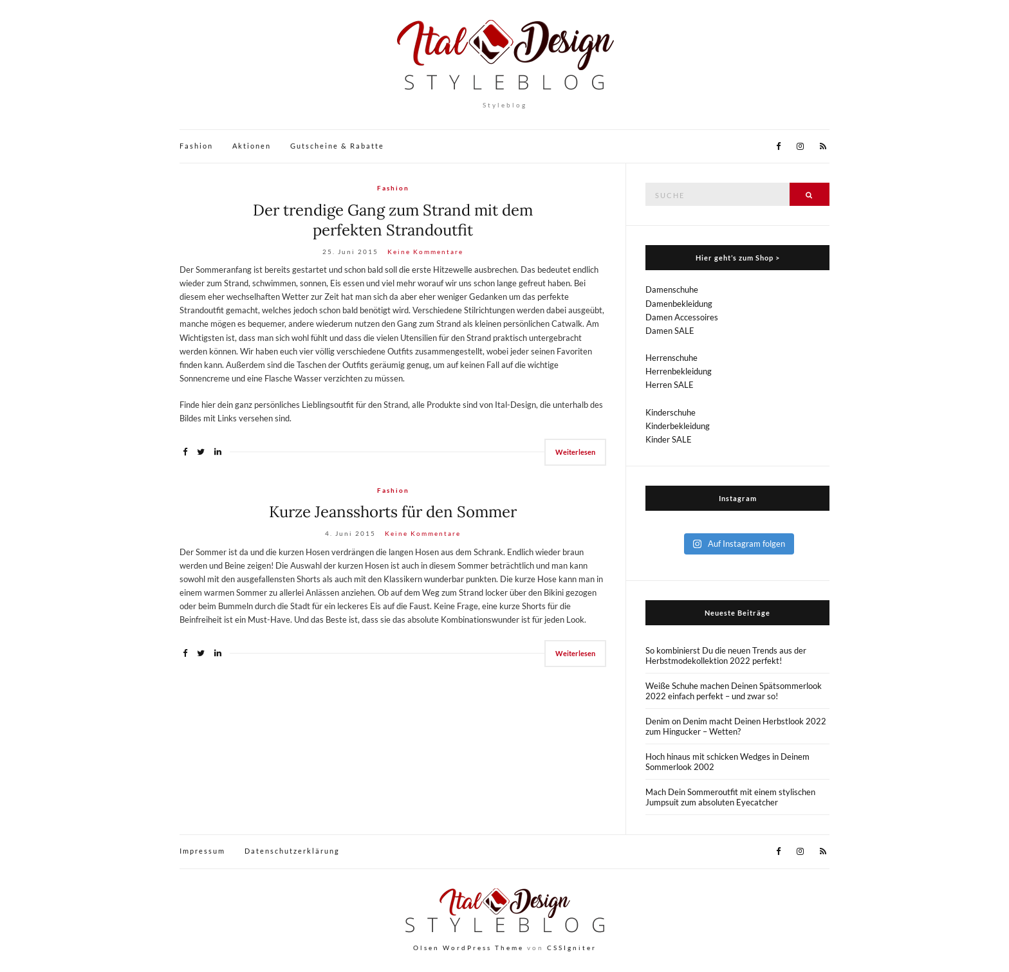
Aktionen (251, 146)
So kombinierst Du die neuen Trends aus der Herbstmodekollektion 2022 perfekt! (725, 655)
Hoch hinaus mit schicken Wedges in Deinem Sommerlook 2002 (727, 761)
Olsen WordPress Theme (468, 947)
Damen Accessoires (681, 317)
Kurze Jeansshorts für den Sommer (393, 512)
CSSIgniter (572, 947)
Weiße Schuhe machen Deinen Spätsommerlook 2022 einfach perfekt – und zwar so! (733, 691)
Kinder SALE (668, 439)
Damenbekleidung (678, 303)
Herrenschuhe (671, 358)
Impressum (202, 851)
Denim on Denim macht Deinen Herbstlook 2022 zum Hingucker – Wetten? (735, 726)
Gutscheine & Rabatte (337, 146)
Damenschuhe (671, 289)
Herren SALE (669, 385)
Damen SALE (669, 331)
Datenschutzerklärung (292, 851)
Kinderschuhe (670, 412)
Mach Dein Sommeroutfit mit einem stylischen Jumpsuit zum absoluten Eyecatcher (730, 797)
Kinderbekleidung (677, 426)
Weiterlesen (575, 452)
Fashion (196, 146)
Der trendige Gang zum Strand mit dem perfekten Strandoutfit (393, 220)
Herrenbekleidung (678, 371)
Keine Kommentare (425, 251)
